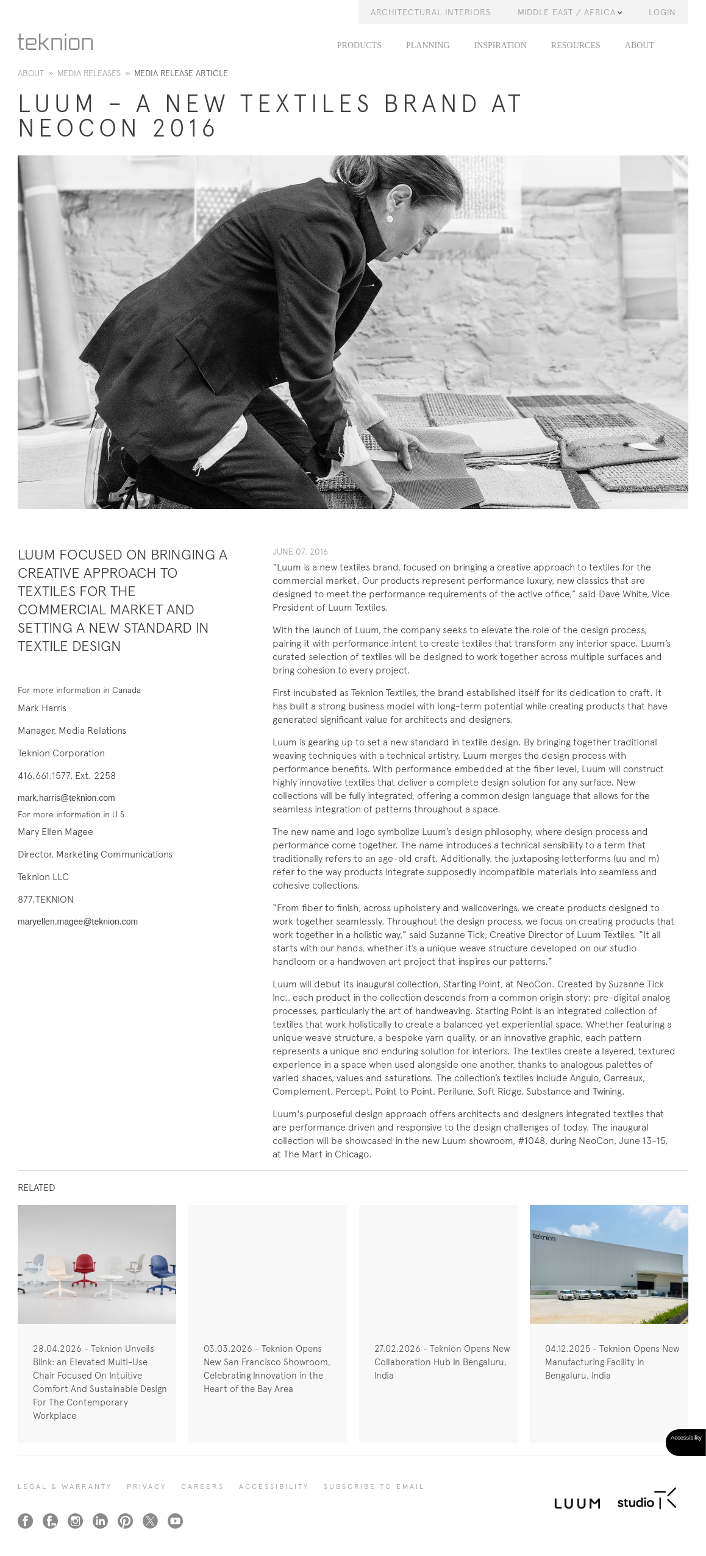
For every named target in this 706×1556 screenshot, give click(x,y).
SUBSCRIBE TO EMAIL (374, 1486)
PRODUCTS (359, 45)
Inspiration (500, 45)
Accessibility (274, 1486)
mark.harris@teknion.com (66, 798)
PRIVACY (146, 1486)
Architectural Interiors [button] (431, 12)
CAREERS (202, 1486)
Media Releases (89, 73)
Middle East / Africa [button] (570, 12)
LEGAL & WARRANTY (65, 1486)
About (639, 45)
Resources (576, 45)
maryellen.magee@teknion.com (78, 921)
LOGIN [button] (662, 12)
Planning (428, 45)
